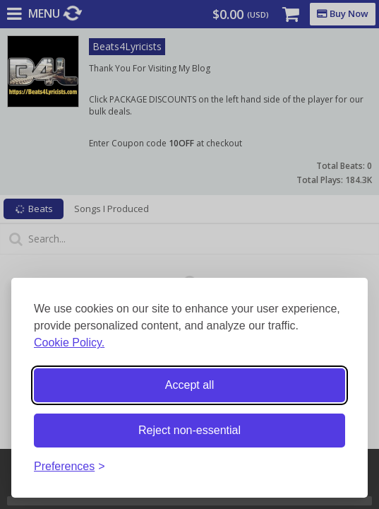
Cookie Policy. (69, 343)
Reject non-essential (189, 430)
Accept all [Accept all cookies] (189, 385)
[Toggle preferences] (69, 467)
